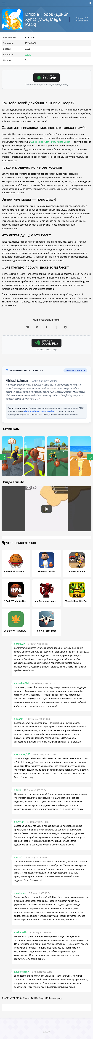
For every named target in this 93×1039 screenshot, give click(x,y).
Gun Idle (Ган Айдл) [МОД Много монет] (50, 142)
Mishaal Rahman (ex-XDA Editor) (40, 411)
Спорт (28, 55)
